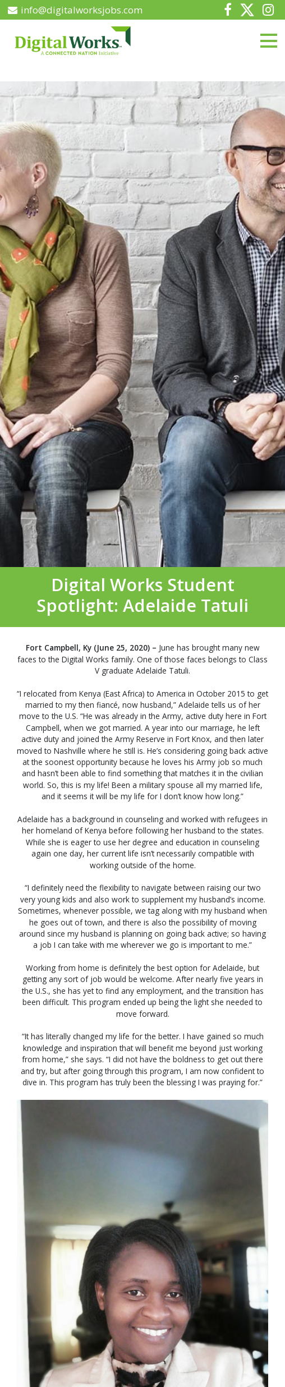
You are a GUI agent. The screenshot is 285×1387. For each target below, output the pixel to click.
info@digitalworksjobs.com (75, 9)
